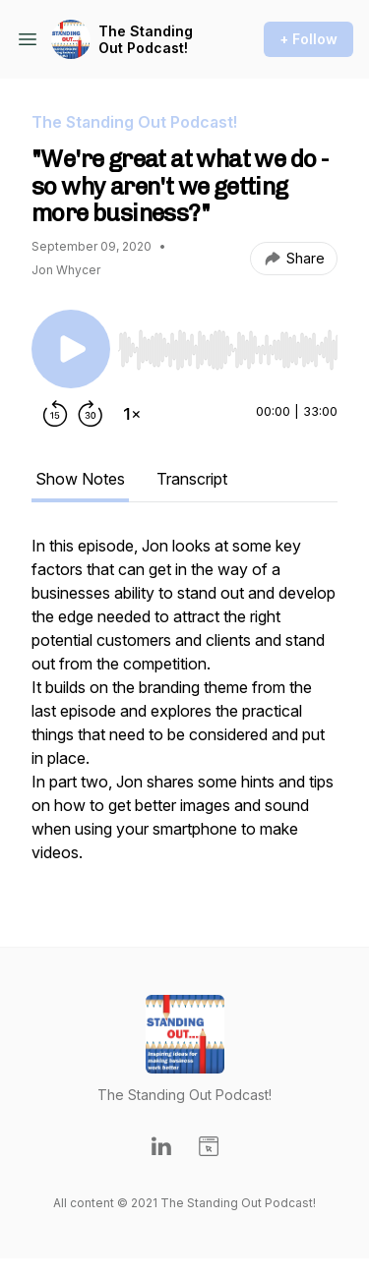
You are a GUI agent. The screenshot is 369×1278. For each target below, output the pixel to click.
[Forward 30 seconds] (90, 414)
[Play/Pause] (70, 349)
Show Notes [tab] (80, 479)
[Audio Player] (228, 344)
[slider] (228, 350)
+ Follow (308, 38)
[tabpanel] (184, 709)
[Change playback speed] (132, 414)
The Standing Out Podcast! (145, 40)
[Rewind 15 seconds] (55, 414)
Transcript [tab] (191, 479)
